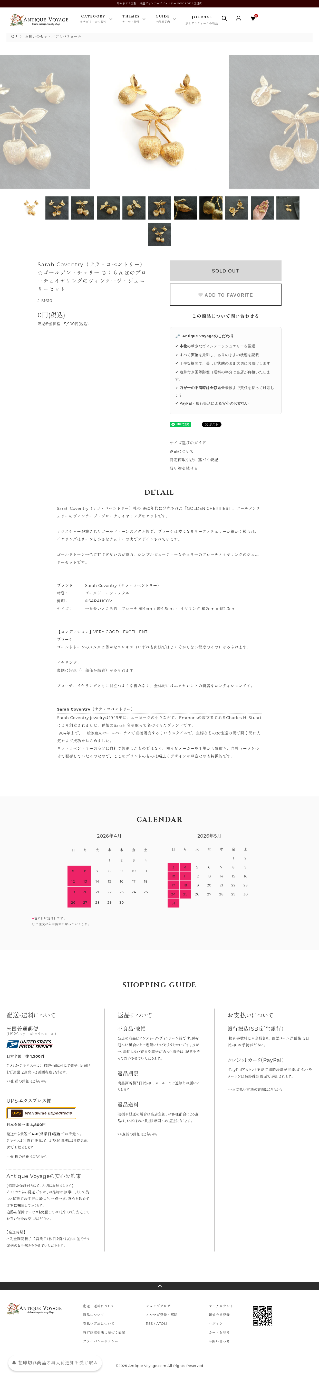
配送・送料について (99, 1306)
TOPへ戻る (159, 1286)
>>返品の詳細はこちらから (138, 1134)
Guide (162, 19)
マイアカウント (221, 1306)
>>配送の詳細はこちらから (26, 1081)
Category (93, 19)
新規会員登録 (219, 1315)
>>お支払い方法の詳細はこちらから (254, 1089)
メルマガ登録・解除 (162, 1315)
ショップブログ (158, 1306)
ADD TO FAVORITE (225, 295)
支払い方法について (99, 1323)
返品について (182, 451)
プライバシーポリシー (100, 1341)
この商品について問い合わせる (225, 316)
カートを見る (219, 1332)
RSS (149, 1323)
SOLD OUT (225, 271)
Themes (131, 19)
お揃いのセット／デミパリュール (53, 36)
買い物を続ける (184, 468)
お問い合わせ (219, 1341)
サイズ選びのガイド (188, 442)
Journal (202, 20)
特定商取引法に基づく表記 (194, 459)
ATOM (161, 1323)
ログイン (216, 1323)
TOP (13, 36)
